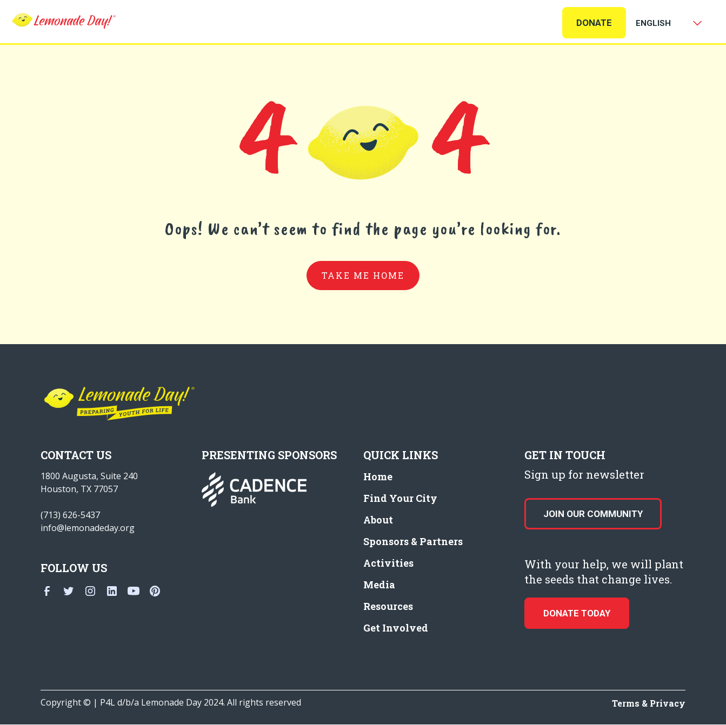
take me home (363, 275)
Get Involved (395, 627)
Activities (388, 562)
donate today (576, 613)
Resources (388, 606)
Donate (594, 22)
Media (379, 584)
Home (377, 476)
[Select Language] (666, 23)
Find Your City (400, 498)
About (378, 519)
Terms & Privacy (648, 703)
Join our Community (593, 513)
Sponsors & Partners (413, 541)
